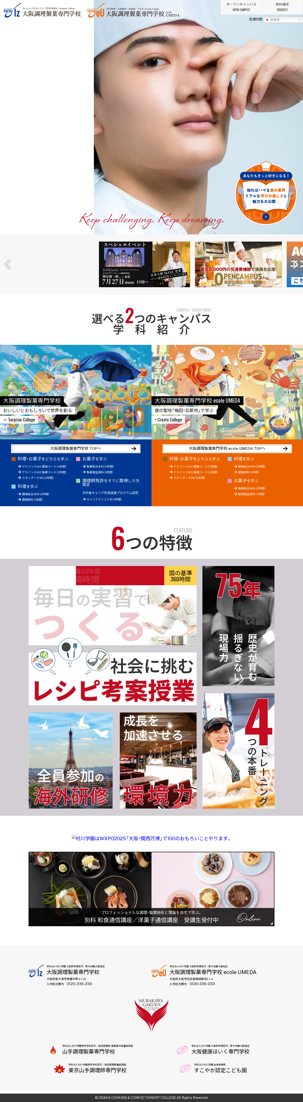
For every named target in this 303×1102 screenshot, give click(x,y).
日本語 (272, 20)
